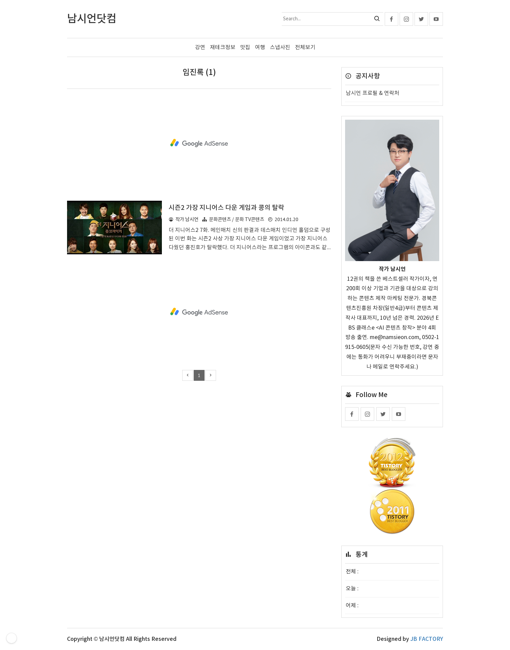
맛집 (245, 47)
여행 (260, 47)
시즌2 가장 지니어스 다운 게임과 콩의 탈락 (226, 208)
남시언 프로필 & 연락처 (372, 93)
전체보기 (305, 47)
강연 (200, 47)
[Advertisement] (199, 143)
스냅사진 (280, 47)
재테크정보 (222, 47)
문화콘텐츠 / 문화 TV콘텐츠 (236, 219)
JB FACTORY (426, 639)
